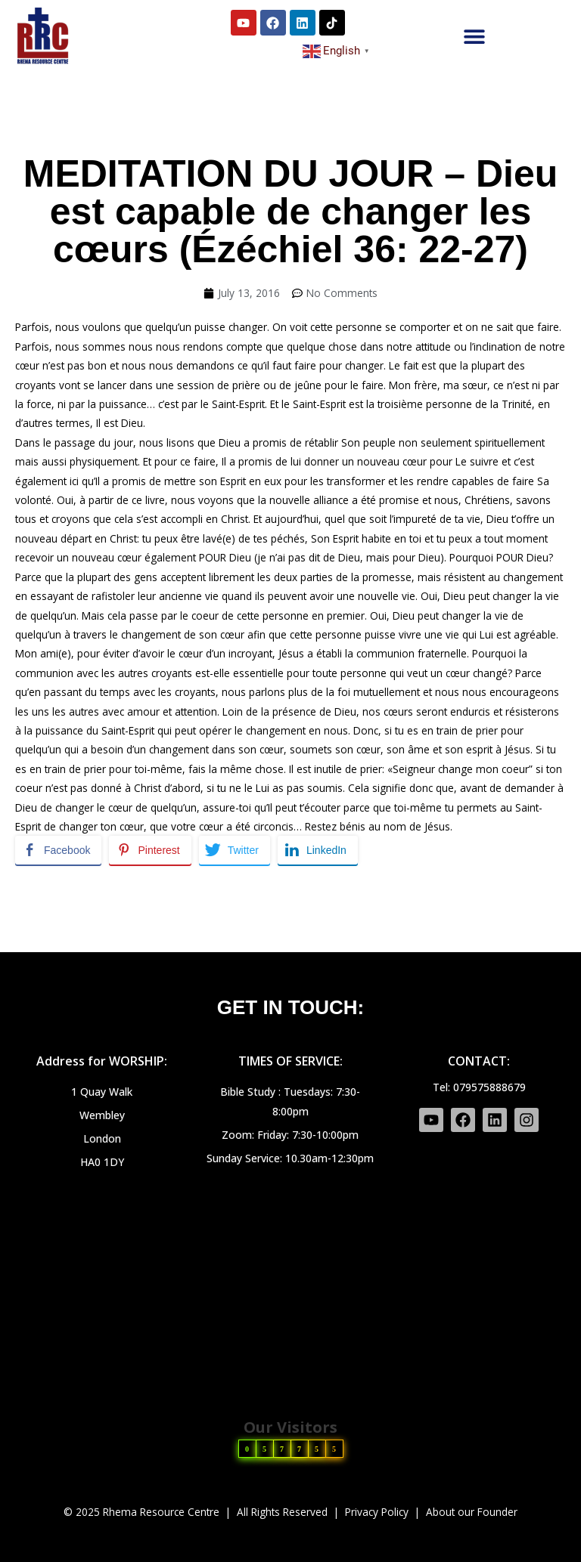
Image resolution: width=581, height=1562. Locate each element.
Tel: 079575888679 (479, 1087)
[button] (475, 36)
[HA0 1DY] (290, 1285)
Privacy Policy (377, 1512)
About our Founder (471, 1512)
